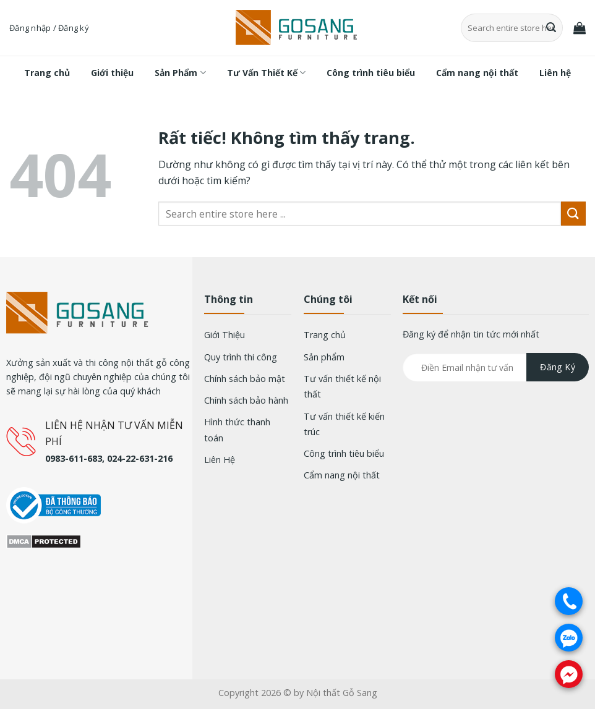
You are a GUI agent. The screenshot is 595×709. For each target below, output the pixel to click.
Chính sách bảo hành (246, 400)
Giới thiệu (112, 73)
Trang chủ (47, 73)
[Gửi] (551, 27)
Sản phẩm (324, 357)
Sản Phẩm (180, 73)
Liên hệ (555, 73)
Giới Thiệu (224, 335)
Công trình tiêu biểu (371, 73)
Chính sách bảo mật (244, 378)
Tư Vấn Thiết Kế (266, 73)
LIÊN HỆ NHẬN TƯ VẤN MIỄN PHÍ (114, 433)
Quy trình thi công (240, 357)
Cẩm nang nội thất (477, 73)
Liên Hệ (219, 459)
